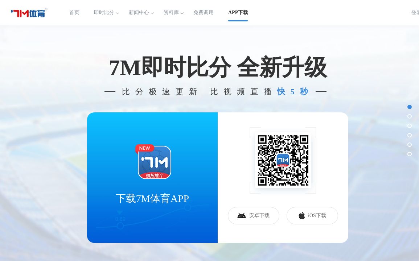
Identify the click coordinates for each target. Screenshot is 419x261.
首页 (74, 12)
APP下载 (238, 12)
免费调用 (203, 12)
